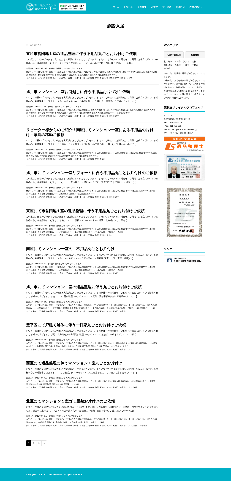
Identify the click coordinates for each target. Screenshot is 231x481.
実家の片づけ (112, 72)
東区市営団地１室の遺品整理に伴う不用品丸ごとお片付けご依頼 (81, 54)
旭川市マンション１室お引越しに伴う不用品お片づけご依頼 (78, 92)
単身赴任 (102, 72)
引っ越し (83, 78)
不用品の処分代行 (73, 72)
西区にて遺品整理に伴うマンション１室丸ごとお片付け (74, 363)
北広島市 (61, 78)
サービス (166, 7)
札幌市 (116, 78)
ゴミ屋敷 (49, 72)
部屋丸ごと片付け (109, 75)
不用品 (42, 78)
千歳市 (69, 78)
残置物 (122, 78)
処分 (55, 78)
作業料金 (180, 7)
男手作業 (50, 75)
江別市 (129, 78)
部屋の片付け (83, 75)
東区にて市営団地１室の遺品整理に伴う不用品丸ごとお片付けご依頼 (85, 211)
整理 (97, 78)
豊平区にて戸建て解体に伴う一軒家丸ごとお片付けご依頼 (76, 325)
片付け (136, 387)
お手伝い (34, 78)
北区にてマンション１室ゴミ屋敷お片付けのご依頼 (70, 401)
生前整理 (32, 75)
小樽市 (76, 78)
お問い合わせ (196, 7)
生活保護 (41, 75)
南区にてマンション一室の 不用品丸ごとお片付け (70, 249)
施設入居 (141, 72)
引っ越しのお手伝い (127, 72)
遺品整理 (72, 75)
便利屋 (49, 78)
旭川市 (109, 78)
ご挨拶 (154, 7)
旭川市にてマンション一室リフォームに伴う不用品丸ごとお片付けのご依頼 (91, 173)
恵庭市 (91, 78)
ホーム (116, 7)
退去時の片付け (61, 75)
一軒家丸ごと (59, 72)
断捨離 (102, 78)
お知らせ (128, 7)
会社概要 (142, 7)
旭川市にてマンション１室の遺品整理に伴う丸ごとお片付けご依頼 (83, 287)
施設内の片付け (136, 110)
